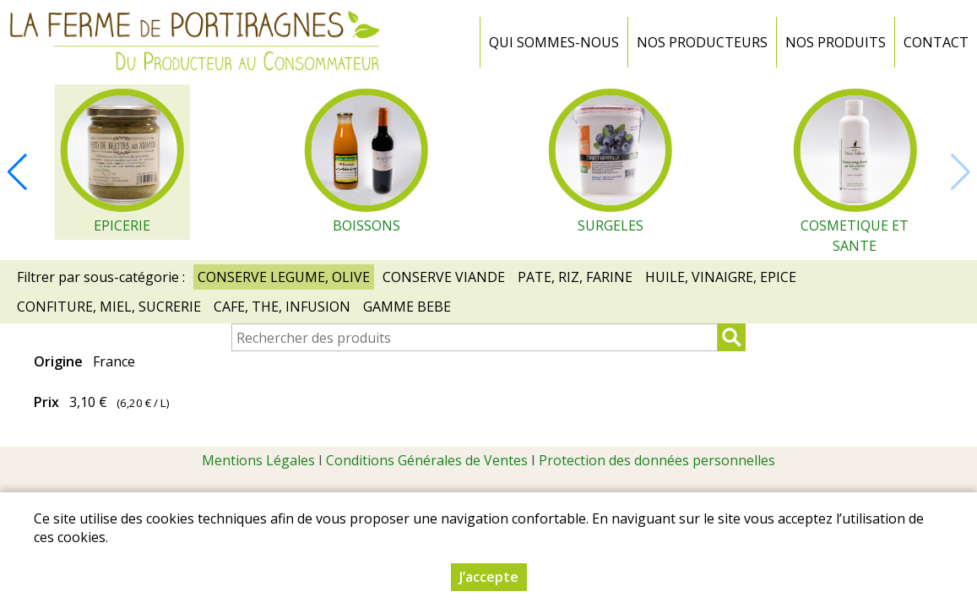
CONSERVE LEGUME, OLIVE (284, 277)
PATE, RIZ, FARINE (575, 277)
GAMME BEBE (407, 306)
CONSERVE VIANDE (444, 277)
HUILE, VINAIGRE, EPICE (720, 277)
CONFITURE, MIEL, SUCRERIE (109, 306)
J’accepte (488, 576)
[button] (17, 172)
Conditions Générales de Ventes (427, 460)
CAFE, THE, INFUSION (282, 306)
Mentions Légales (258, 460)
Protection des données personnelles (657, 460)
